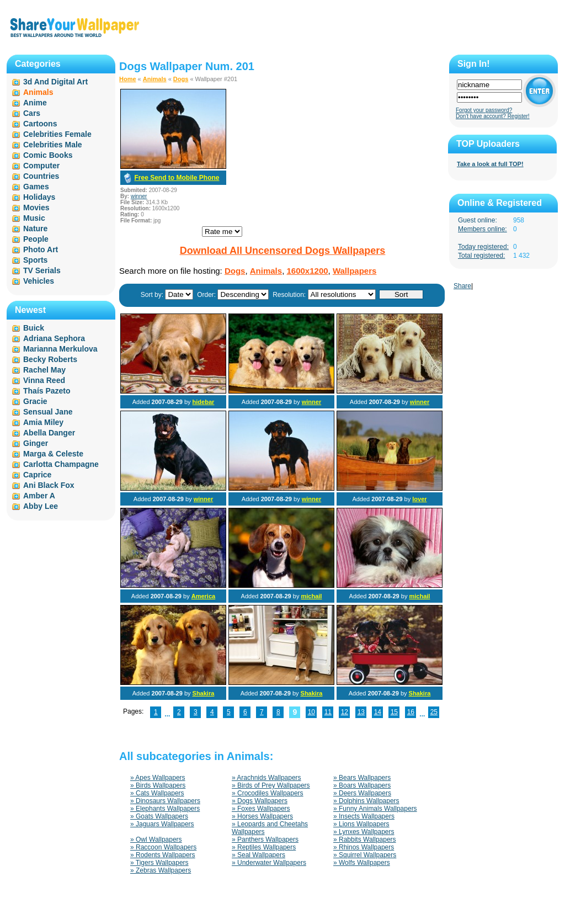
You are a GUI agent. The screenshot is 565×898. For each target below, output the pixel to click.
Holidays (39, 197)
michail (311, 596)
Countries (41, 176)
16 (410, 712)
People (36, 239)
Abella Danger (49, 432)
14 (377, 712)
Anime (35, 102)
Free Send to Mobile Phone (176, 178)
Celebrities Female (57, 134)
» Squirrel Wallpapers (364, 855)
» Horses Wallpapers (262, 816)
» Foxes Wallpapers (261, 808)
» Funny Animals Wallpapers (375, 808)
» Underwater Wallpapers (269, 863)
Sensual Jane (48, 411)
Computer (41, 165)
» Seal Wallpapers (258, 855)
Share (462, 286)
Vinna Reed (44, 380)
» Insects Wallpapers (364, 816)
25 (434, 712)
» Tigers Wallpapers (159, 863)
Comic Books (47, 155)
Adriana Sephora (54, 338)
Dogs (181, 79)
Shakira (204, 693)
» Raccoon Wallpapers (163, 847)
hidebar (204, 401)
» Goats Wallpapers (159, 816)
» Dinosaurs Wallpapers (165, 801)
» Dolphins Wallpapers (366, 801)
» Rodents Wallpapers (162, 855)
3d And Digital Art (55, 81)
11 (328, 712)
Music (34, 218)
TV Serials (42, 270)
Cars (31, 113)
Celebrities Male (52, 144)
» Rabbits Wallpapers (364, 839)
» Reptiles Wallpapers (264, 847)
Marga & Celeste (53, 453)
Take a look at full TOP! (490, 164)
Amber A (39, 495)
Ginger (35, 443)
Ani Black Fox (48, 485)
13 (361, 712)
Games (36, 186)
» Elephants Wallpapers (165, 808)
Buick (33, 327)
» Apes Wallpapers (157, 778)
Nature (35, 228)
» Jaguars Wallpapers (162, 824)
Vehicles (38, 281)
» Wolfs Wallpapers (361, 863)
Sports (35, 260)
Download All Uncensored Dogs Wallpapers (283, 250)
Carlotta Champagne (61, 464)
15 (394, 712)
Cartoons (40, 123)
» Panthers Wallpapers (265, 839)
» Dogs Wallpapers (259, 801)
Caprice (37, 474)
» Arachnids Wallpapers (266, 778)
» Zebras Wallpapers (160, 870)
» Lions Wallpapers (361, 824)
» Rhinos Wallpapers (363, 847)
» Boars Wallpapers (362, 785)
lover (419, 499)
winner (139, 196)
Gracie (35, 401)
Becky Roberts (50, 359)
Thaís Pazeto (47, 390)
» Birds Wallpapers (157, 785)
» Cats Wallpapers (157, 793)
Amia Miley (43, 422)
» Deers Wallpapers (362, 793)
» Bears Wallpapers (362, 778)
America (203, 596)
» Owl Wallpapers (156, 839)
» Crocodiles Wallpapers (267, 793)
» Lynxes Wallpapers (364, 832)
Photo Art (40, 249)
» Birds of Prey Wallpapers (271, 785)
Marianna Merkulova (60, 348)
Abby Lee (40, 506)
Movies (36, 207)
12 (344, 712)
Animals (155, 79)
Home (127, 79)
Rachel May (44, 369)
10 (311, 712)
